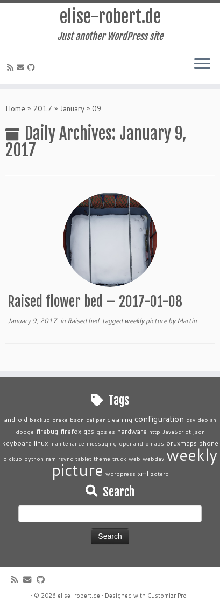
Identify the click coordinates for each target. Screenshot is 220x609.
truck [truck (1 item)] (119, 458)
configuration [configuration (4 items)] (159, 419)
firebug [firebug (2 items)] (47, 431)
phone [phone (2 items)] (208, 443)
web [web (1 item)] (134, 458)
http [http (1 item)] (154, 431)
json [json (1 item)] (199, 431)
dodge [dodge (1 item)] (25, 431)
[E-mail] (22, 67)
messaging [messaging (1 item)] (102, 443)
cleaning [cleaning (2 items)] (119, 419)
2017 (42, 108)
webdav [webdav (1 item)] (153, 458)
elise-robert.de (110, 17)
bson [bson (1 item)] (77, 419)
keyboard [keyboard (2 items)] (17, 443)
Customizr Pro (167, 595)
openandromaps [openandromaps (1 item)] (141, 443)
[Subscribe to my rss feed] (12, 67)
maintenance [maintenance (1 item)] (67, 443)
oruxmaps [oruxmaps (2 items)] (181, 443)
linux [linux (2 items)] (41, 443)
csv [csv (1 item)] (190, 419)
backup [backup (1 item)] (40, 419)
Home (15, 108)
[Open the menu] (202, 64)
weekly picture (146, 320)
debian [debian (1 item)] (206, 419)
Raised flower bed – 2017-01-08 (95, 301)
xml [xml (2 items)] (143, 473)
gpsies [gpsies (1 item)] (105, 431)
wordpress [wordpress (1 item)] (120, 473)
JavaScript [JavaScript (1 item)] (176, 431)
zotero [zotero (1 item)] (160, 473)
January (72, 108)
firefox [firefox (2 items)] (70, 431)
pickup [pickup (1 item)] (12, 458)
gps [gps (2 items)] (88, 431)
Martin (187, 320)
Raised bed (84, 320)
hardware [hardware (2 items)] (132, 431)
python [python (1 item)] (34, 458)
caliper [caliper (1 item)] (95, 419)
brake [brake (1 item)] (60, 419)
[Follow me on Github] (32, 67)
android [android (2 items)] (15, 419)
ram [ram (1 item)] (51, 458)
